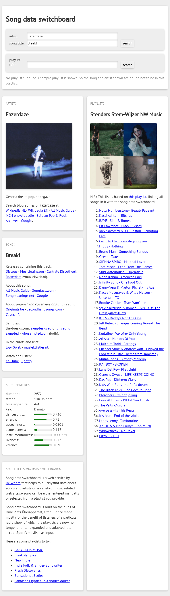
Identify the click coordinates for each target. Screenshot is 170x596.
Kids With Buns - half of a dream (123, 384)
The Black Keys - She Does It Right (125, 390)
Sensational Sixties (29, 575)
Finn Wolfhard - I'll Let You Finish (124, 400)
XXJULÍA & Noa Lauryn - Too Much (125, 426)
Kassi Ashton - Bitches (115, 215)
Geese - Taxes (109, 256)
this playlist (137, 196)
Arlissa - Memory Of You (117, 338)
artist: (13, 36)
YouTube (12, 361)
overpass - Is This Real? (116, 410)
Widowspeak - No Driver (117, 431)
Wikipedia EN (38, 210)
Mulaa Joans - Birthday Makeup (122, 359)
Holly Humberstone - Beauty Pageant (126, 210)
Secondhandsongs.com (44, 309)
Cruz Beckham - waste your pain (123, 241)
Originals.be (15, 309)
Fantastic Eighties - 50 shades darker (42, 581)
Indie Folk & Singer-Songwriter (38, 565)
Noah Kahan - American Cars (120, 277)
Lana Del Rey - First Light (117, 369)
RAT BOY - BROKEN (113, 364)
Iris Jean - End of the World (119, 415)
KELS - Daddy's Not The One (120, 318)
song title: (17, 43)
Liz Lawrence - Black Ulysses (120, 226)
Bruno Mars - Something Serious (123, 251)
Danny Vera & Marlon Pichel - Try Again (128, 287)
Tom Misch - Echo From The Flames (126, 266)
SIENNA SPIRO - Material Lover (122, 261)
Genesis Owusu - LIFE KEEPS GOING (126, 374)
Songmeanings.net (20, 295)
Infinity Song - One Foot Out (120, 282)
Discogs (11, 271)
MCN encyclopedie (20, 215)
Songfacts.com (43, 290)
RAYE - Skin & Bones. (115, 220)
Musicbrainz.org (32, 271)
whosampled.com (34, 333)
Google (26, 220)
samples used (41, 328)
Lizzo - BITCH (109, 436)
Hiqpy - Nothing (111, 246)
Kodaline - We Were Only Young (122, 333)
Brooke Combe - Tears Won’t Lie (122, 302)
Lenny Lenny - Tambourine (118, 420)
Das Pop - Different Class (117, 379)
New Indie (22, 560)
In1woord (13, 483)
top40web (13, 347)
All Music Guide (62, 210)
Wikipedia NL (15, 210)
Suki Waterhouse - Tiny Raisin (121, 272)
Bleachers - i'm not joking (118, 395)
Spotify (26, 361)
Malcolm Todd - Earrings (117, 343)
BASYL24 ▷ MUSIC (29, 550)
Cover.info (13, 314)
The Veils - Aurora (112, 405)
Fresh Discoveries (28, 570)
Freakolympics (25, 555)
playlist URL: (14, 62)
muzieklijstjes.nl (36, 347)
